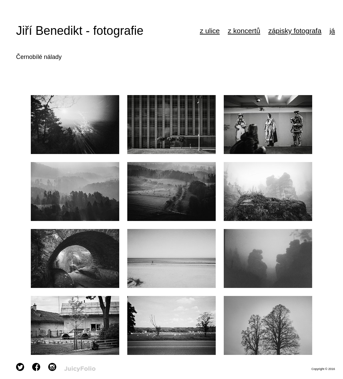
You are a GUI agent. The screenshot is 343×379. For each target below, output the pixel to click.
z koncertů (244, 30)
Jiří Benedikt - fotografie (79, 30)
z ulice (210, 30)
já (332, 30)
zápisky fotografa (295, 30)
